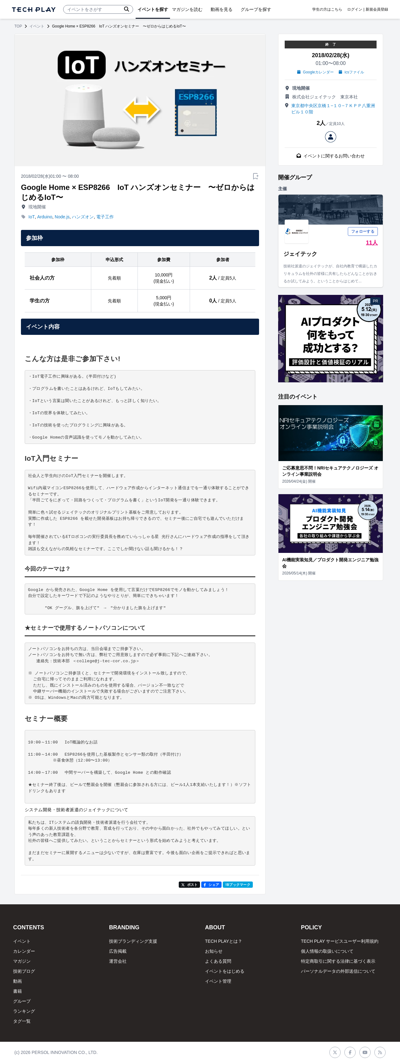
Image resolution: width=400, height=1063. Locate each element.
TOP (18, 26)
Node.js (62, 216)
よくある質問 (218, 961)
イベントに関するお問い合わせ (331, 155)
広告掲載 (118, 951)
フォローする (362, 231)
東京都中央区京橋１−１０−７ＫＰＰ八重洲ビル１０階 (333, 108)
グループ (22, 1001)
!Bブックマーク (237, 885)
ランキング (24, 1011)
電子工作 (105, 216)
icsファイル (351, 72)
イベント (36, 26)
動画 (17, 981)
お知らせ (213, 951)
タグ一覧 (22, 1021)
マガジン (22, 961)
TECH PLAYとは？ (223, 941)
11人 (372, 243)
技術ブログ (24, 971)
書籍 (17, 991)
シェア (211, 885)
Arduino (44, 216)
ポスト (189, 885)
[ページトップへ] (34, 9)
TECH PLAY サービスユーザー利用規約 (339, 941)
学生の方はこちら (327, 9)
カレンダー (24, 951)
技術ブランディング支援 (133, 941)
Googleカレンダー (315, 72)
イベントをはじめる (224, 971)
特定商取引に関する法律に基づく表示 (338, 961)
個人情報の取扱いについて (327, 951)
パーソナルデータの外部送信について (338, 971)
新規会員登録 (377, 9)
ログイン (354, 9)
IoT (31, 216)
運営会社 (118, 961)
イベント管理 (218, 981)
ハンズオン (83, 216)
